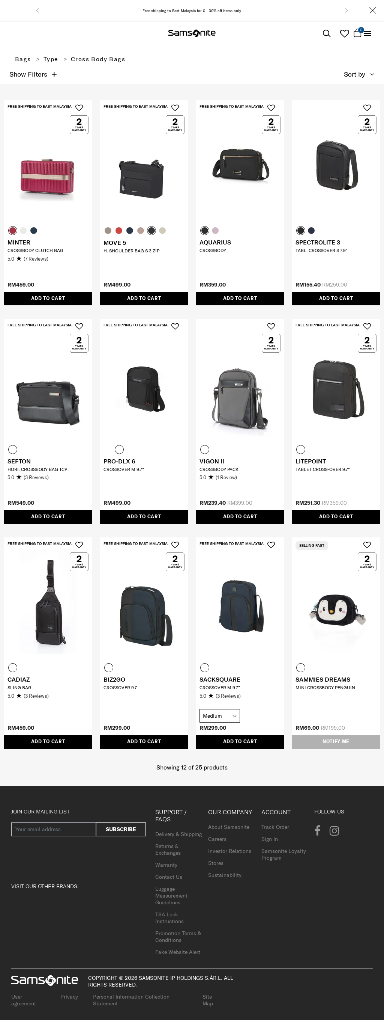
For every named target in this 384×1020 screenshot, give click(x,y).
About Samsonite (228, 827)
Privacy (69, 996)
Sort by (354, 74)
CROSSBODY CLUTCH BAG (35, 250)
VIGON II (212, 461)
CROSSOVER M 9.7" (124, 469)
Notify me (336, 741)
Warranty (166, 865)
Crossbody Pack (219, 469)
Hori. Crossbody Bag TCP (37, 469)
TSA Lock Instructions (169, 918)
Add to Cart (48, 298)
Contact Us (168, 877)
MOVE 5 (115, 242)
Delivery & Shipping (178, 834)
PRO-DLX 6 (119, 461)
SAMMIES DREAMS (323, 679)
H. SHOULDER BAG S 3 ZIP (131, 250)
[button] (37, 10)
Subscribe (121, 829)
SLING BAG (20, 687)
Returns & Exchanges (168, 849)
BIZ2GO (114, 679)
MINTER (19, 242)
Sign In (269, 839)
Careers (217, 839)
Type (51, 59)
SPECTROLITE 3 (318, 242)
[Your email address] (53, 829)
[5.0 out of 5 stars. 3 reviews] (48, 477)
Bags (23, 59)
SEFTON (19, 461)
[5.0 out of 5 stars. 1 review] (240, 477)
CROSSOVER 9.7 (120, 687)
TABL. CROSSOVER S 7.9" (322, 250)
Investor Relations (229, 851)
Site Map (207, 1000)
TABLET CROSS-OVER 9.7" (323, 469)
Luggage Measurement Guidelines (171, 896)
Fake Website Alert (177, 952)
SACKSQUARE (220, 679)
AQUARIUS (215, 242)
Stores (216, 863)
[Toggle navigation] (367, 33)
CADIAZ (19, 679)
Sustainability (225, 875)
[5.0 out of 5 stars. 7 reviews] (48, 259)
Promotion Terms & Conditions (178, 936)
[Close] (372, 10)
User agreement (23, 1000)
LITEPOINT (311, 461)
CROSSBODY (213, 250)
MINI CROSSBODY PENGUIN (325, 687)
